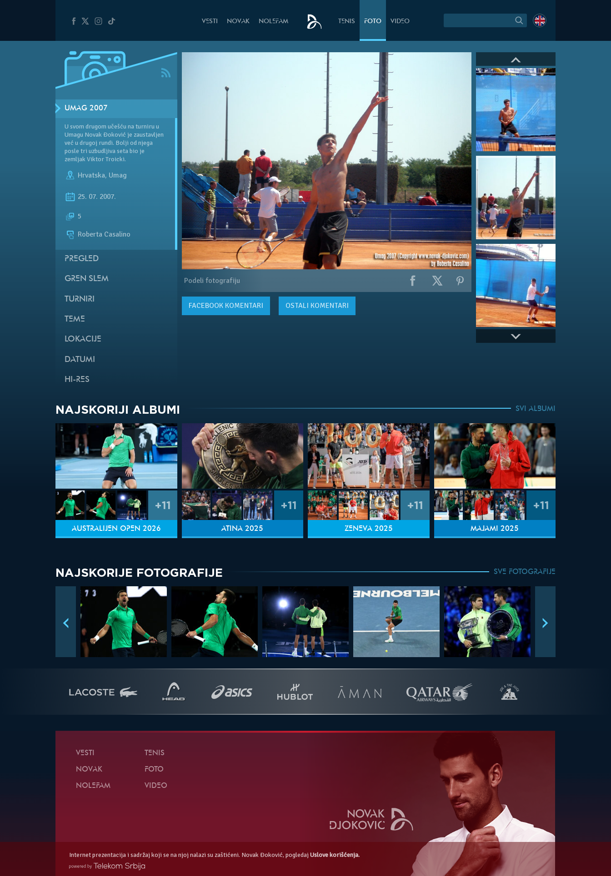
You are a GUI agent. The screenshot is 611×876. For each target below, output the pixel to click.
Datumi (80, 360)
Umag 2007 (86, 108)
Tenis (346, 21)
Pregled (82, 259)
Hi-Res (77, 380)
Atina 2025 (242, 529)
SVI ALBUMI (536, 409)
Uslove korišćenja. (335, 855)
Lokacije (83, 339)
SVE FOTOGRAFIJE (525, 572)
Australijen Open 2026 (116, 529)
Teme (75, 319)
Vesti (210, 21)
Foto (372, 21)
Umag (118, 175)
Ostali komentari (317, 305)
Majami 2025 (495, 529)
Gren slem (87, 279)
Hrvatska (91, 175)
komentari (226, 305)
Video (400, 21)
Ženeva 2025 (369, 529)
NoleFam (273, 21)
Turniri (80, 299)
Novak (238, 21)
